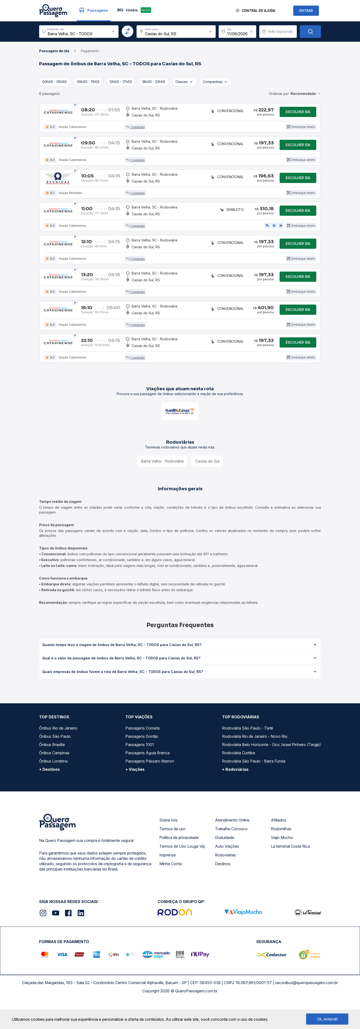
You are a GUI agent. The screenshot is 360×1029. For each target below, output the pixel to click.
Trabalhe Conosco (231, 856)
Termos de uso (172, 856)
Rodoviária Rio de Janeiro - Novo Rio (254, 764)
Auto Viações (227, 873)
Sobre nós (168, 847)
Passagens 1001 (139, 772)
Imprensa (167, 882)
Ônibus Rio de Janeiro (58, 755)
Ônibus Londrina (53, 788)
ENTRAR (306, 10)
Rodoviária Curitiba (238, 780)
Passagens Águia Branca (147, 780)
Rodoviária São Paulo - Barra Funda (253, 788)
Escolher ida (298, 113)
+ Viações (135, 797)
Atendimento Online (232, 847)
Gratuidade (224, 865)
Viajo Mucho (282, 865)
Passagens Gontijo (141, 764)
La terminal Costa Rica (290, 873)
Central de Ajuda (258, 10)
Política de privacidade (179, 865)
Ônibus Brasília (52, 772)
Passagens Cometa (142, 755)
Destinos (223, 891)
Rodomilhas (281, 856)
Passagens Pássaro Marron (149, 788)
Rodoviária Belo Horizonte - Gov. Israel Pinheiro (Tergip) (271, 772)
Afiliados (278, 847)
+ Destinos (49, 797)
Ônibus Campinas (54, 780)
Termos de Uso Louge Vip (182, 873)
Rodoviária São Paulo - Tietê (247, 755)
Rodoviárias (225, 882)
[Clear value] (251, 31)
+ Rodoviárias (235, 797)
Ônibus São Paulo (55, 764)
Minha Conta (170, 891)
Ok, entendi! (327, 1019)
